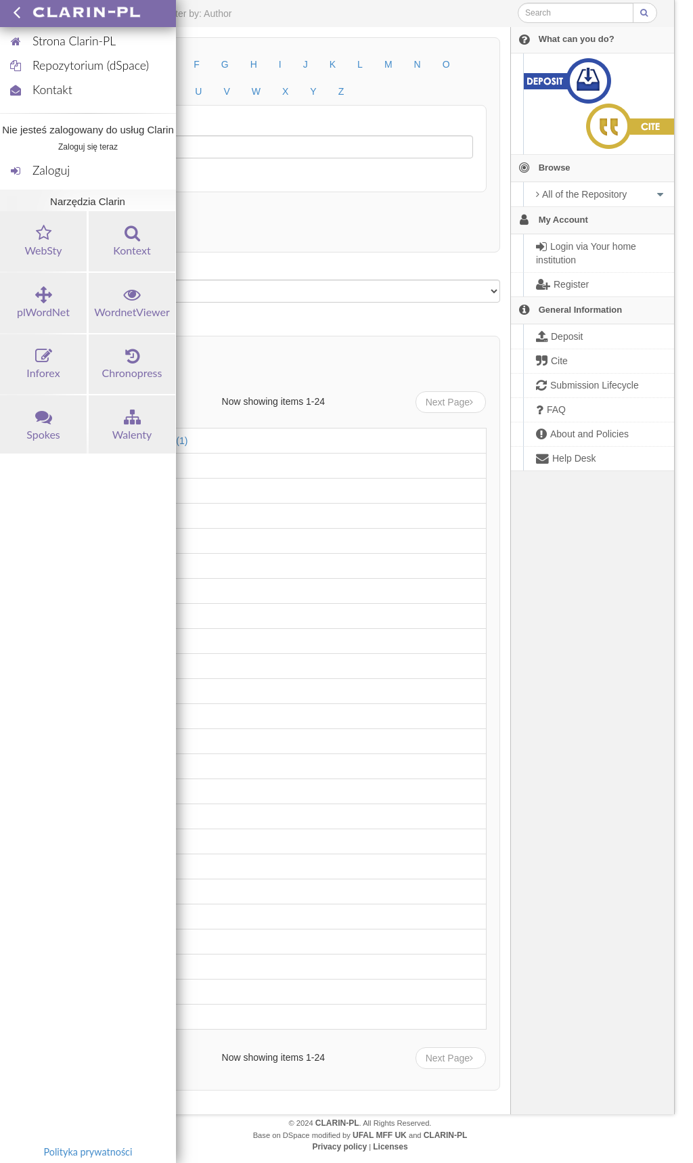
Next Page (451, 402)
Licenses (390, 1146)
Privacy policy (339, 1146)
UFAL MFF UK (380, 1135)
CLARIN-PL (337, 1123)
